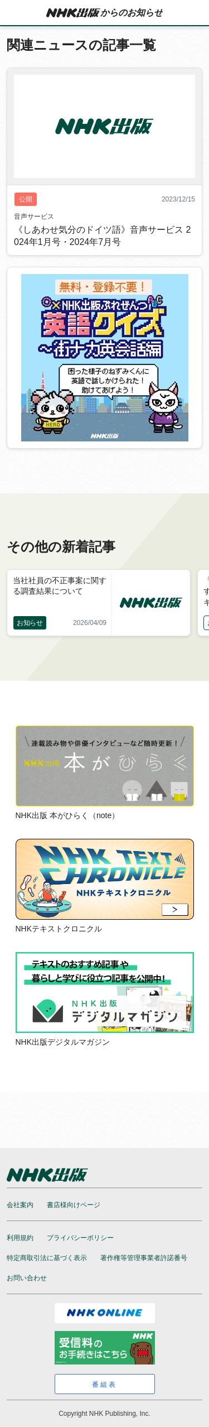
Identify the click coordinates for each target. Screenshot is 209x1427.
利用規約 (20, 1238)
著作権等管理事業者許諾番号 (143, 1258)
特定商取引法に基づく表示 (47, 1258)
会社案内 (20, 1205)
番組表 (104, 1384)
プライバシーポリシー (80, 1238)
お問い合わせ (27, 1278)
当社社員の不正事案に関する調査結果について (59, 585)
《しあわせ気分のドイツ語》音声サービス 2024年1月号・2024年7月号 (102, 236)
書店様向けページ (73, 1205)
